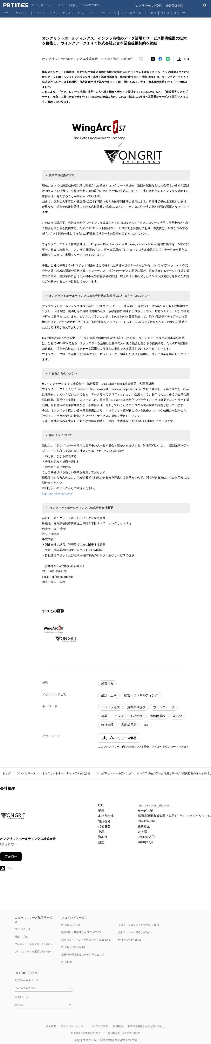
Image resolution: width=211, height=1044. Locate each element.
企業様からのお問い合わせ (86, 1033)
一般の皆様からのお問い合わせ (123, 1033)
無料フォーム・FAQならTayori (135, 932)
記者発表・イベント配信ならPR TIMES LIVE (85, 939)
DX (146, 724)
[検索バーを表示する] (205, 5)
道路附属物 (157, 716)
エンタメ (68, 13)
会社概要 (51, 1026)
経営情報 (107, 683)
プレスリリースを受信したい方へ (33, 944)
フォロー (11, 856)
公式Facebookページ (26, 980)
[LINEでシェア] (167, 59)
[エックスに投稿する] (153, 59)
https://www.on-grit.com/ (153, 805)
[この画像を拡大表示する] (59, 633)
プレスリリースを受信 (147, 5)
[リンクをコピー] (186, 59)
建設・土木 (109, 695)
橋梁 (104, 716)
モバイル (39, 13)
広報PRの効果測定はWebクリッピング (82, 954)
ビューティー (86, 13)
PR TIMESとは (22, 929)
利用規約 (118, 1026)
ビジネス (151, 13)
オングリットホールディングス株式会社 (66, 773)
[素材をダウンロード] (179, 59)
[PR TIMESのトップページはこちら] (51, 5)
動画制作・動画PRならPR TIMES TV (81, 932)
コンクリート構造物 (129, 716)
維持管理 (107, 724)
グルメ (165, 13)
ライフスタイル (131, 13)
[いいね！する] (141, 59)
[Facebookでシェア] (160, 59)
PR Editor (66, 962)
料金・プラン (22, 936)
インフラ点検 (110, 707)
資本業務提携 (136, 707)
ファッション (108, 13)
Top (5, 13)
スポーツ (179, 13)
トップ (6, 773)
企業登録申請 (174, 5)
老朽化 (177, 716)
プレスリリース (26, 773)
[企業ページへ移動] (13, 817)
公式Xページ (21, 997)
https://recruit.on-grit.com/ (57, 493)
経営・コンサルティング (141, 695)
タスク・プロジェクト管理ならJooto (138, 925)
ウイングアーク (164, 707)
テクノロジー (21, 13)
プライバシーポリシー (73, 1026)
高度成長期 (128, 724)
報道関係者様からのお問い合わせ (146, 1026)
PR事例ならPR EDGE (129, 939)
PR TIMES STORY (71, 925)
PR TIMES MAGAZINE (73, 947)
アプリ (53, 13)
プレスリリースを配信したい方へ (33, 951)
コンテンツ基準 (99, 1026)
